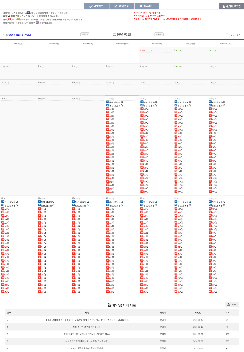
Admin (232, 304)
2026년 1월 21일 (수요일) (20, 35)
